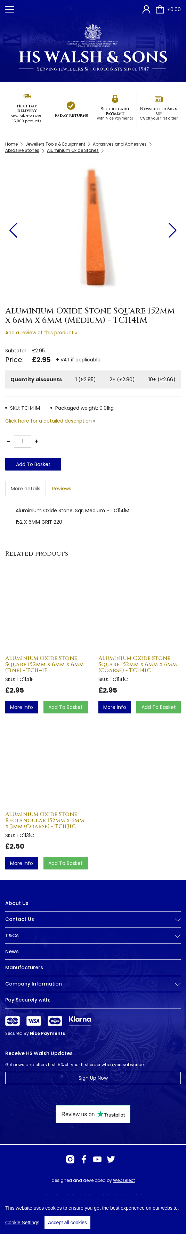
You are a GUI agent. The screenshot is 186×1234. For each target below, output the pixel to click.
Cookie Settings (22, 1225)
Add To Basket (33, 464)
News (12, 951)
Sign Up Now (93, 1077)
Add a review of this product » (41, 332)
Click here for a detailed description (48, 420)
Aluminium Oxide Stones (73, 150)
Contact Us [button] (93, 919)
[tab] (93, 925)
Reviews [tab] (61, 488)
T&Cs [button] (93, 935)
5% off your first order (159, 118)
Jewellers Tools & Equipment (55, 144)
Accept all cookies (67, 1225)
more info (21, 707)
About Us (17, 903)
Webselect (124, 1180)
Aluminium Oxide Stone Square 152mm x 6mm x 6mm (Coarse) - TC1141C (137, 664)
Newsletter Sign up (159, 111)
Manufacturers (24, 967)
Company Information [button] (93, 984)
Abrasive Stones (22, 150)
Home (11, 144)
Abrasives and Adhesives (120, 144)
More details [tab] (25, 488)
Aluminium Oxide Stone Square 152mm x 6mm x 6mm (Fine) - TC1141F (44, 664)
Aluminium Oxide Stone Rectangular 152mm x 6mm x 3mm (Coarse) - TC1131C (44, 820)
